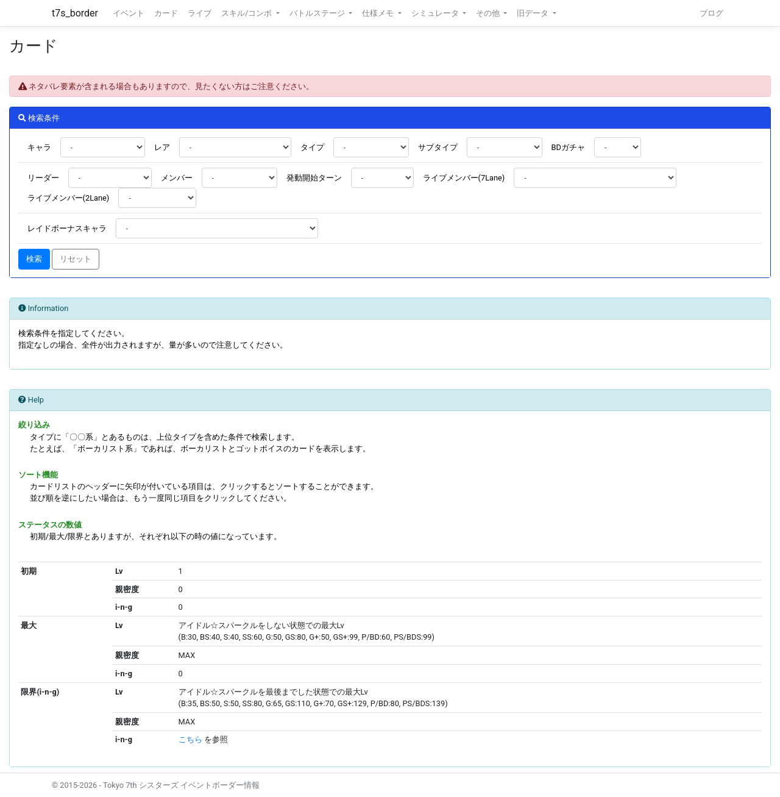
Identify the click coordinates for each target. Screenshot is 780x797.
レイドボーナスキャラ (67, 228)
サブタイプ (438, 147)
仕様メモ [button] (378, 13)
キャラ (39, 147)
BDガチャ (568, 147)
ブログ (711, 13)
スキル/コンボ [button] (247, 13)
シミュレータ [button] (436, 13)
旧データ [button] (533, 13)
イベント (128, 13)
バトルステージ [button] (318, 13)
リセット (75, 258)
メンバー (177, 177)
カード (166, 13)
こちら (190, 739)
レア (162, 147)
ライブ (199, 13)
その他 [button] (489, 13)
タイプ (312, 147)
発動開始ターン (314, 177)
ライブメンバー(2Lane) (68, 197)
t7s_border (75, 13)
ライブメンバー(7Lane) (464, 177)
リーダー (43, 177)
